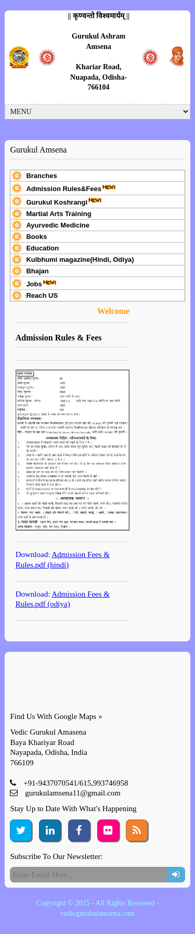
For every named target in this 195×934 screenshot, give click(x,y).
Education (42, 248)
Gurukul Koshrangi (64, 201)
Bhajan (37, 271)
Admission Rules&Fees (71, 188)
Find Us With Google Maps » (56, 716)
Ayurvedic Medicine (57, 225)
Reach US (42, 295)
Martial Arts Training (58, 214)
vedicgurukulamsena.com (97, 913)
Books (36, 237)
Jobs (41, 283)
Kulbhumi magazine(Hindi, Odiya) (80, 259)
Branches (41, 176)
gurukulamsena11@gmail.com (73, 793)
